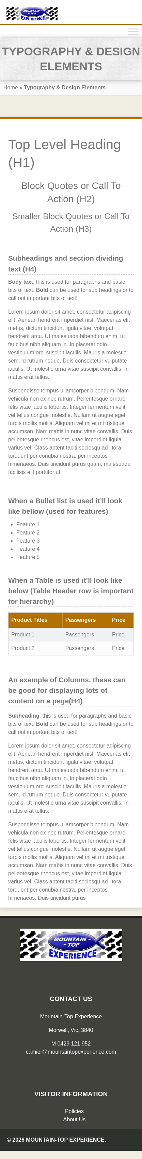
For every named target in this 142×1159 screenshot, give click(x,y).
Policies (74, 1111)
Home (10, 87)
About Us (74, 1119)
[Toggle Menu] (133, 31)
